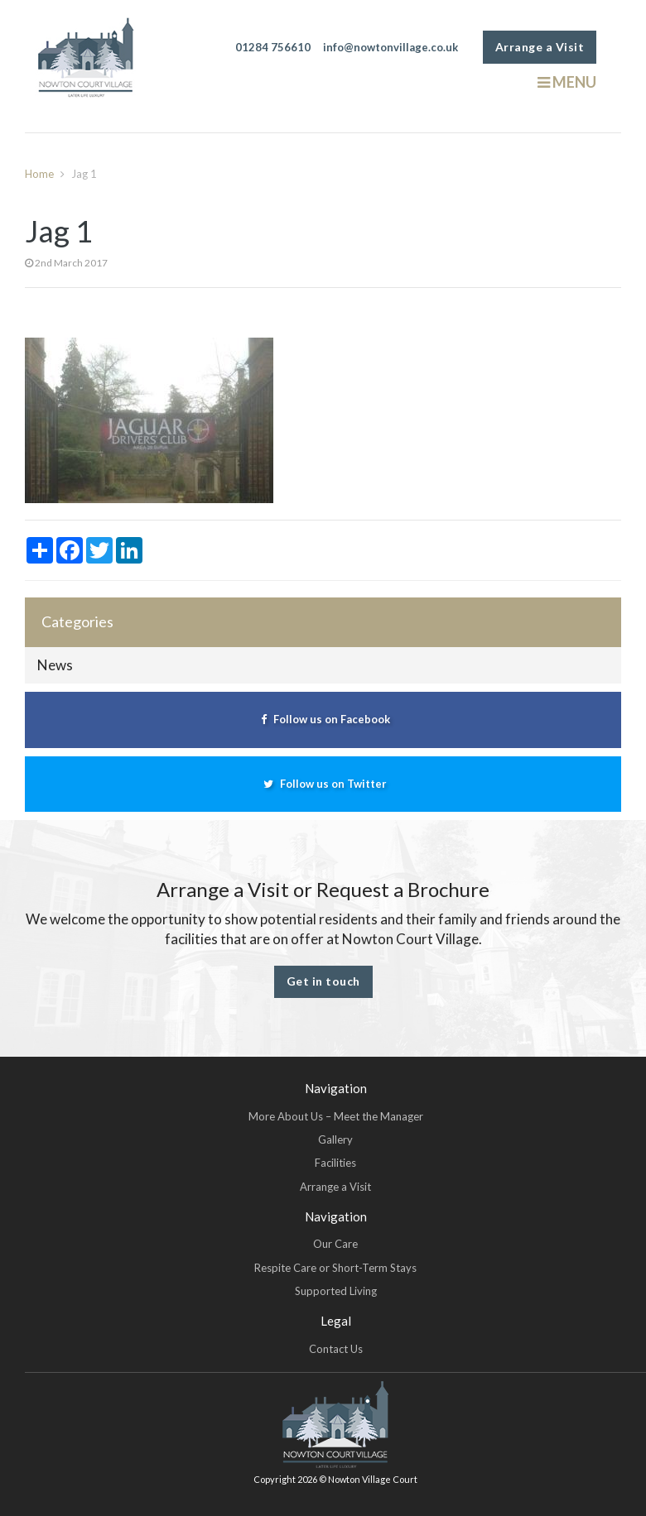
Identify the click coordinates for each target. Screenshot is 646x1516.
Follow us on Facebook (323, 719)
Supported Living (336, 1291)
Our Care (335, 1243)
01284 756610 (273, 47)
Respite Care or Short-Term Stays (335, 1267)
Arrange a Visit (540, 47)
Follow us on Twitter (323, 783)
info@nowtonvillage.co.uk (390, 47)
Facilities (335, 1162)
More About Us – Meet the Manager (335, 1116)
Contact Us (336, 1348)
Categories (77, 621)
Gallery (335, 1139)
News (55, 665)
